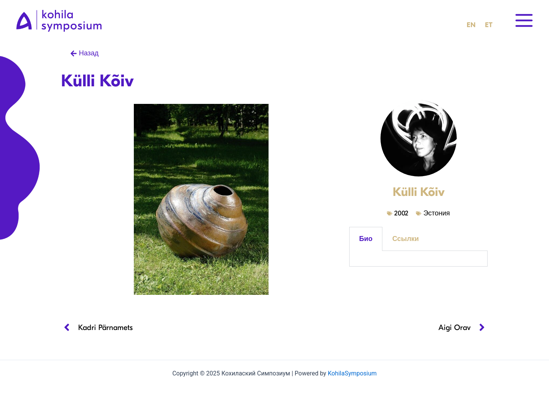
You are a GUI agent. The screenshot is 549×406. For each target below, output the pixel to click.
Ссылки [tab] (405, 239)
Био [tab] (365, 239)
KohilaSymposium (352, 373)
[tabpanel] (418, 259)
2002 (401, 213)
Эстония (436, 213)
